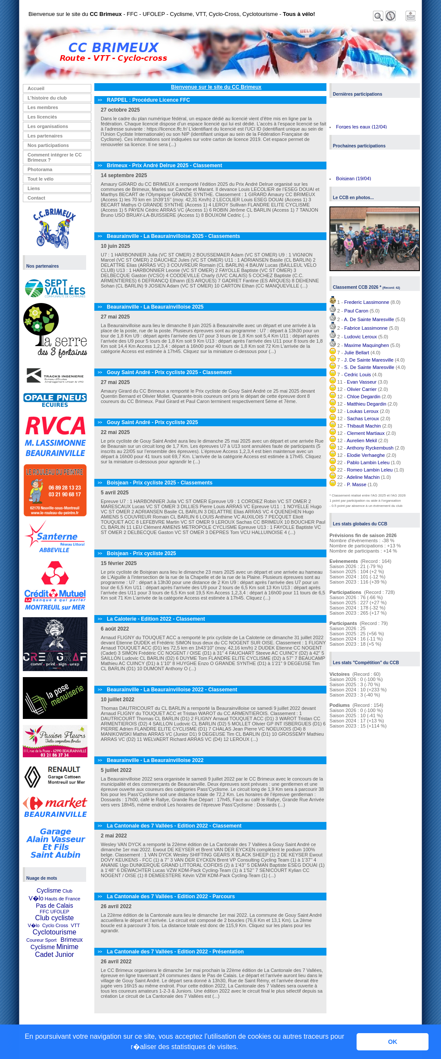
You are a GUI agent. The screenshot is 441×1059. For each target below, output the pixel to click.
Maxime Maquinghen (366, 345)
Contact (36, 197)
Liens (34, 188)
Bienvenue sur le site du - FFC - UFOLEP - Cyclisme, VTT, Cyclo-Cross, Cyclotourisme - (171, 14)
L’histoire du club (47, 97)
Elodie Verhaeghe (366, 455)
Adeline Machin (363, 477)
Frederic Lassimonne (366, 302)
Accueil (36, 88)
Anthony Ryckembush (370, 447)
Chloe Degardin (364, 396)
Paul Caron (356, 310)
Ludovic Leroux (360, 336)
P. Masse (356, 484)
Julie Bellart (356, 352)
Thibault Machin (364, 425)
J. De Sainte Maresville (368, 359)
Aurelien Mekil (362, 440)
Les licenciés (42, 116)
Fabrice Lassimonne (366, 328)
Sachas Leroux (363, 418)
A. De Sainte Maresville (369, 319)
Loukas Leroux (363, 411)
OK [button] (393, 1041)
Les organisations (48, 126)
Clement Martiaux (366, 433)
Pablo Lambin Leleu (368, 462)
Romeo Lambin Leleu (370, 469)
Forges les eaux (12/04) (361, 128)
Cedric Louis (357, 374)
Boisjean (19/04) (353, 179)
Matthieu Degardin (366, 403)
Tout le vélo (40, 178)
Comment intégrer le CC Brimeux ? (55, 157)
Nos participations (48, 145)
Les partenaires (45, 135)
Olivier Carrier (362, 389)
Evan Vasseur (362, 381)
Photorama (40, 169)
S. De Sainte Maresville (369, 367)
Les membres (43, 107)
